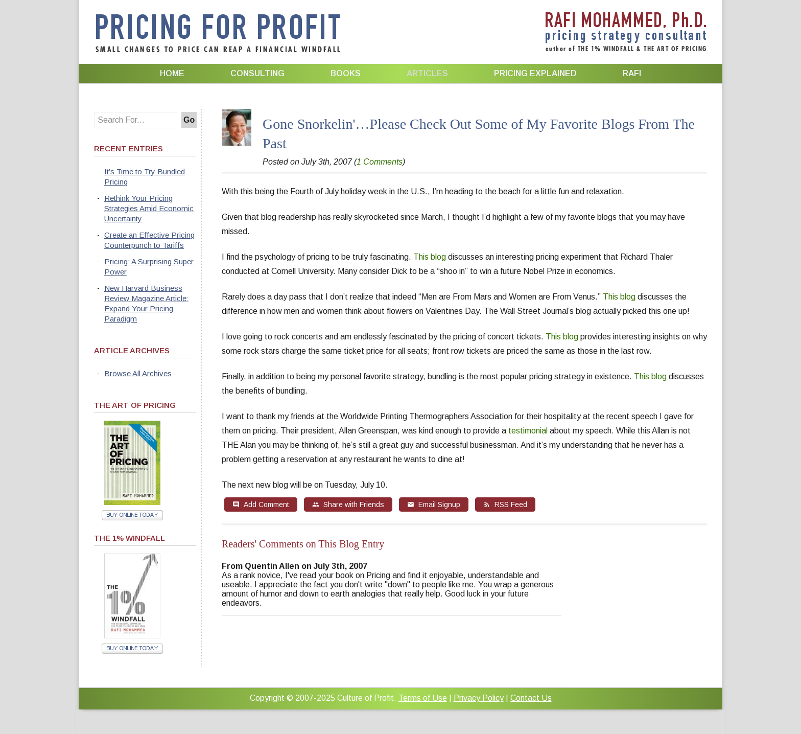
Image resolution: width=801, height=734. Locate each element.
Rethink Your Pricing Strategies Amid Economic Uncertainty (149, 208)
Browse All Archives (138, 373)
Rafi (632, 73)
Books (346, 73)
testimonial (528, 430)
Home (172, 73)
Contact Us (531, 698)
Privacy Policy (479, 698)
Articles (427, 73)
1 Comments (380, 161)
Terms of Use (422, 698)
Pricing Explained (535, 73)
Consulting (257, 73)
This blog (429, 257)
